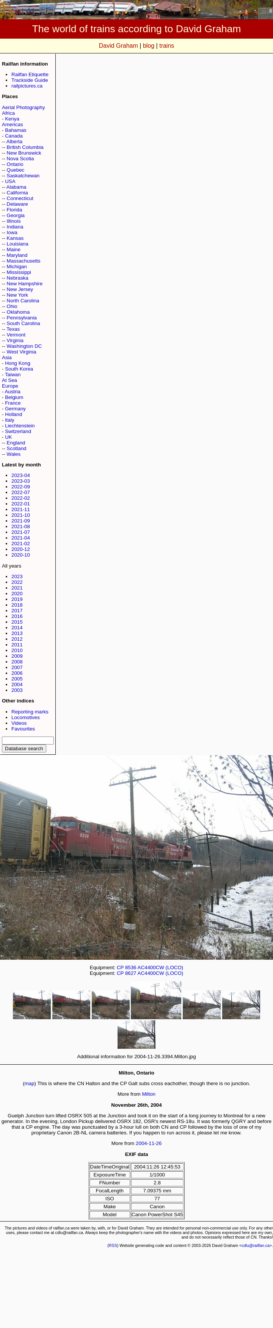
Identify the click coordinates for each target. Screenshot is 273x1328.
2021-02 (20, 543)
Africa (8, 113)
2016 (17, 616)
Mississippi (19, 272)
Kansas (15, 238)
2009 (17, 656)
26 (159, 1143)
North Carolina (23, 300)
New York (17, 295)
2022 (17, 582)
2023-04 (20, 475)
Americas (12, 124)
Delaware (17, 204)
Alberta (14, 141)
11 (151, 1143)
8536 (130, 967)
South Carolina (23, 323)
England (16, 443)
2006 (17, 673)
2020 (17, 593)
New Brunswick (24, 153)
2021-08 (20, 526)
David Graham (118, 45)
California (17, 193)
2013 (17, 633)
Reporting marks (30, 712)
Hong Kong (17, 363)
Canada (14, 136)
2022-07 (20, 492)
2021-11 (20, 509)
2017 (17, 610)
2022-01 (20, 504)
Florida (14, 210)
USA (10, 181)
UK (8, 437)
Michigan (17, 266)
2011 (17, 645)
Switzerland (18, 431)
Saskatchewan (23, 175)
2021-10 (20, 515)
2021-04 (20, 538)
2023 (17, 576)
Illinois (14, 221)
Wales (14, 454)
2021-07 (20, 532)
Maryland (17, 255)
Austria (12, 391)
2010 (17, 650)
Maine (13, 249)
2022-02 (20, 498)
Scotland (17, 448)
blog (148, 45)
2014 (17, 627)
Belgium (14, 397)
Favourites (23, 729)
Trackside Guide (29, 80)
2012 (17, 639)
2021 (17, 588)
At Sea (9, 380)
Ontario (15, 164)
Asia (7, 357)
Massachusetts (24, 261)
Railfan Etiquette (30, 74)
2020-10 (20, 555)
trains (166, 45)
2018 (17, 605)
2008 (17, 662)
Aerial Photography (23, 107)
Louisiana (17, 244)
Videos (19, 723)
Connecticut (20, 198)
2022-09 (20, 487)
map (30, 1083)
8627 (130, 973)
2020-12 (20, 549)
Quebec (16, 170)
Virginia (15, 340)
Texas (13, 329)
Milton (148, 1094)
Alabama (16, 187)
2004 (17, 684)
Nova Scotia (20, 158)
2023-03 (20, 481)
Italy (9, 420)
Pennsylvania (22, 318)
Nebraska (17, 278)
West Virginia (21, 352)
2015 (17, 622)
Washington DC (24, 346)
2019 (17, 599)
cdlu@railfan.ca (256, 1245)
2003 (17, 690)
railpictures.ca (26, 86)
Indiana (15, 227)
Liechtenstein (20, 426)
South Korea (19, 369)
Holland (13, 414)
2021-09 (20, 521)
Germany (15, 408)
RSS (113, 1245)
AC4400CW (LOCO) (161, 967)
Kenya (12, 119)
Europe (10, 386)
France (12, 403)
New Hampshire (25, 283)
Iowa (12, 232)
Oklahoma (18, 312)
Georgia (16, 215)
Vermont (16, 335)
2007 (17, 667)
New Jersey (20, 289)
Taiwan (13, 374)
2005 (17, 679)
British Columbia (25, 147)
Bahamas (15, 130)
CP (120, 967)
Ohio (12, 306)
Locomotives (25, 717)
